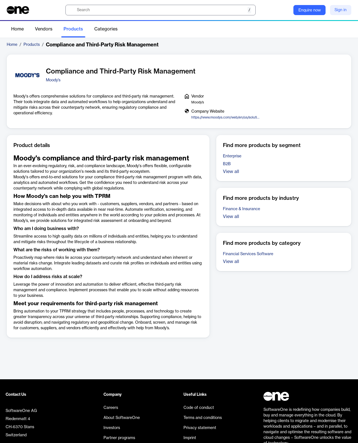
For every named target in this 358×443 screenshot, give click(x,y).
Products (73, 29)
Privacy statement (199, 428)
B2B (227, 164)
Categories (105, 29)
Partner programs (119, 438)
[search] (160, 10)
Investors (111, 428)
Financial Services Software (248, 254)
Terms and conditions (202, 418)
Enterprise (232, 156)
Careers (110, 408)
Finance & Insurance (241, 209)
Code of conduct (198, 408)
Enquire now (309, 10)
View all (231, 171)
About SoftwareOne (121, 418)
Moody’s (53, 80)
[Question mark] (285, 10)
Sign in (341, 10)
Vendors (43, 29)
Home (17, 29)
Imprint (189, 438)
